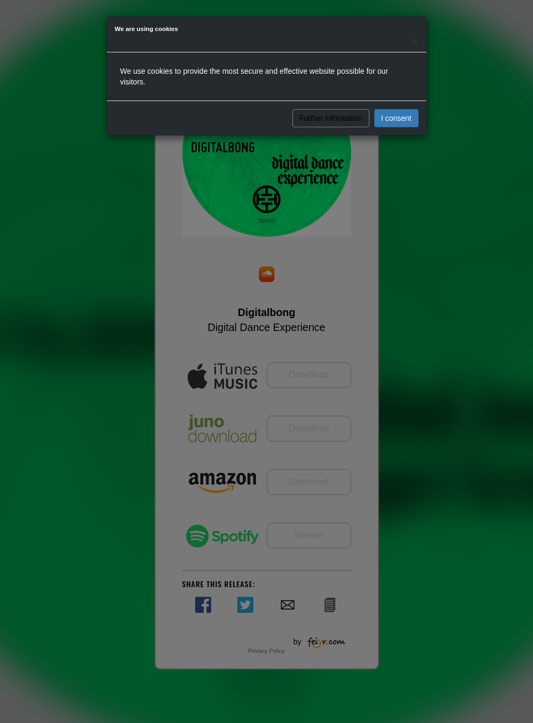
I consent (396, 118)
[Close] (415, 38)
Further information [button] (330, 118)
